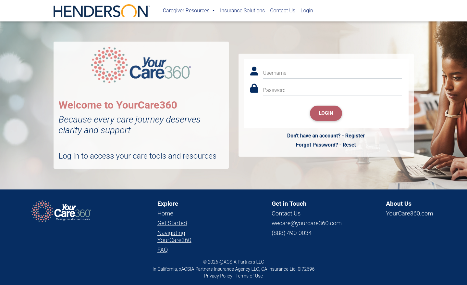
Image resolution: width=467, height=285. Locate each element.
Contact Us (282, 12)
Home (165, 213)
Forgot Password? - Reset (326, 145)
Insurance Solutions (242, 12)
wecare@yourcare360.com (307, 223)
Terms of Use (249, 276)
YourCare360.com (409, 213)
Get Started (172, 223)
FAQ (162, 249)
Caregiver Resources (187, 12)
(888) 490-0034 (292, 232)
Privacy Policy (218, 276)
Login (307, 12)
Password (274, 90)
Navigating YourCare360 (174, 236)
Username (275, 73)
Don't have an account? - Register (326, 136)
